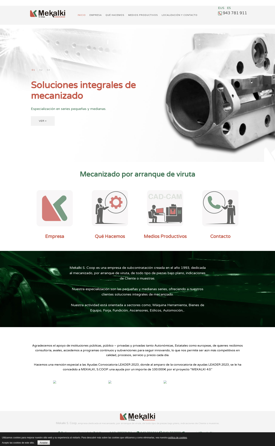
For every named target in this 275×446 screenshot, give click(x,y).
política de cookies (177, 437)
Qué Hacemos (110, 236)
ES (229, 8)
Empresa (96, 15)
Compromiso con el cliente (40, 70)
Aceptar (44, 442)
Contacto (220, 236)
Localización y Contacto (179, 15)
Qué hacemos (115, 15)
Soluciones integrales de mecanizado (33, 70)
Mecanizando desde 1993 (48, 70)
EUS (221, 8)
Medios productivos (143, 15)
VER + (43, 121)
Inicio (82, 15)
